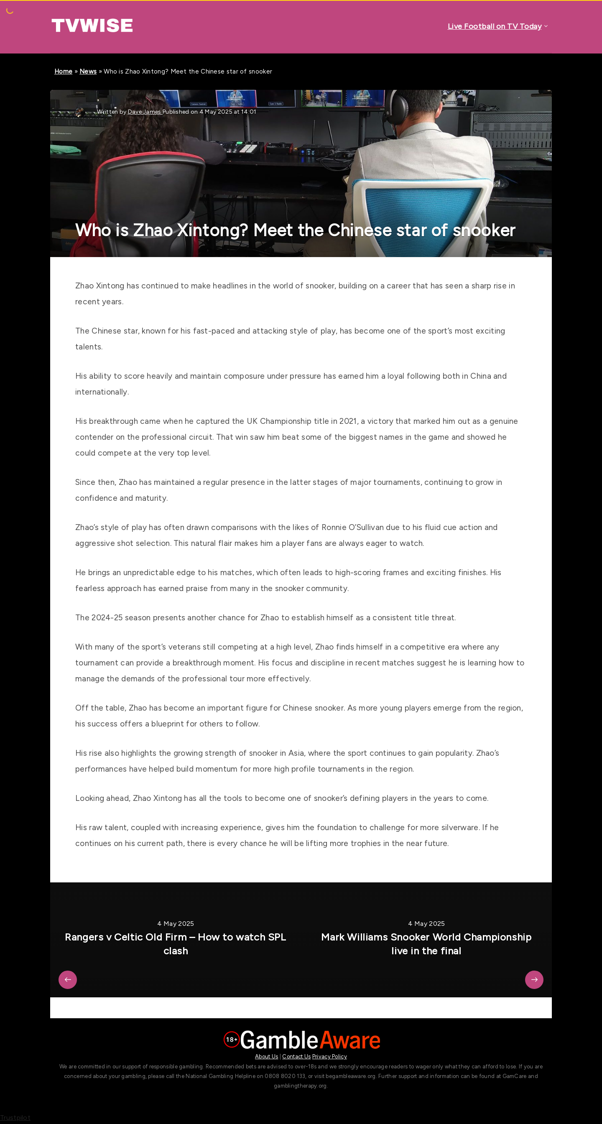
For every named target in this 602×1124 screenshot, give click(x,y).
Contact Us (296, 1056)
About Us (266, 1056)
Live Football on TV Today (495, 26)
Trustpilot (15, 1117)
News (88, 71)
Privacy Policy (329, 1056)
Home (63, 71)
